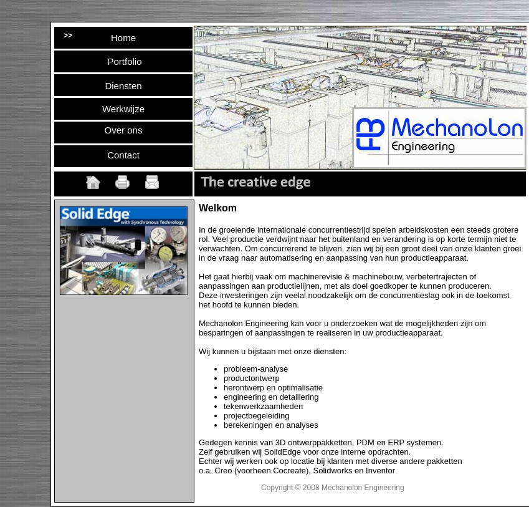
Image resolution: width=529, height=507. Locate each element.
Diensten (123, 85)
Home (123, 37)
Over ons (124, 130)
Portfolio (124, 61)
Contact (123, 155)
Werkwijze (123, 109)
